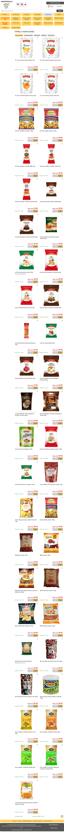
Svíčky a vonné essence (37, 18)
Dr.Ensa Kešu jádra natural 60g (24, 272)
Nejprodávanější (28, 35)
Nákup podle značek (37, 23)
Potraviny (48, 14)
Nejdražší (44, 35)
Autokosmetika (16, 27)
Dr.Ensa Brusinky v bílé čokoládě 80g (50, 201)
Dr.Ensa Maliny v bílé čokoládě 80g (25, 378)
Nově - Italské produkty (26, 18)
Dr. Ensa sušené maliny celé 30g (49, 95)
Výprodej (5, 27)
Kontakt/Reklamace (26, 821)
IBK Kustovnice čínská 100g (48, 590)
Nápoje (59, 14)
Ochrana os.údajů (47, 821)
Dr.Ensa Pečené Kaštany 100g (23, 449)
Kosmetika (37, 14)
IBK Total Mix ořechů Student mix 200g (26, 696)
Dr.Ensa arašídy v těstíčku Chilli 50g (50, 166)
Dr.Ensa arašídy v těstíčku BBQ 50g (25, 166)
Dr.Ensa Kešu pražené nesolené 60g (50, 272)
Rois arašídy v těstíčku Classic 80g (50, 732)
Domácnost (16, 14)
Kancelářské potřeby (48, 18)
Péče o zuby (16, 22)
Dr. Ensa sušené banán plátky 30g (25, 60)
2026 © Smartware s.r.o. (55, 824)
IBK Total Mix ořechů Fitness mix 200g (51, 661)
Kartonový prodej (48, 22)
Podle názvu (51, 35)
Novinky (5, 14)
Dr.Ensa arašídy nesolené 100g (24, 131)
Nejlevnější (37, 35)
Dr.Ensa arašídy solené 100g (48, 131)
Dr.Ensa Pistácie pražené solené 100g (51, 449)
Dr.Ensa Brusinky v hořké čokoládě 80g (26, 237)
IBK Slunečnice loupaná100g (23, 661)
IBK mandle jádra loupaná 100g (24, 626)
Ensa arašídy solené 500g (47, 520)
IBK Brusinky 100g (45, 555)
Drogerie (26, 14)
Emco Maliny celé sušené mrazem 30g (51, 484)
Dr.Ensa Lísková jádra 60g (47, 343)
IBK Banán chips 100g (21, 555)
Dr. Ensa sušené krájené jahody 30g (50, 60)
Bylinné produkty (59, 18)
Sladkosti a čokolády (16, 18)
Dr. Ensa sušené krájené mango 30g (25, 95)
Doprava (15, 821)
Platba (19, 821)
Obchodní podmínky (37, 821)
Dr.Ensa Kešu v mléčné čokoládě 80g (50, 307)
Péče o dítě (26, 22)
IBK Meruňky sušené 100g (47, 626)
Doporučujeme (19, 35)
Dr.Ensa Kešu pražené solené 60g (24, 307)
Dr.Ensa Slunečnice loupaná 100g (25, 484)
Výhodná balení (59, 22)
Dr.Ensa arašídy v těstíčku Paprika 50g (26, 201)
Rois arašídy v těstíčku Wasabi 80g (25, 767)
